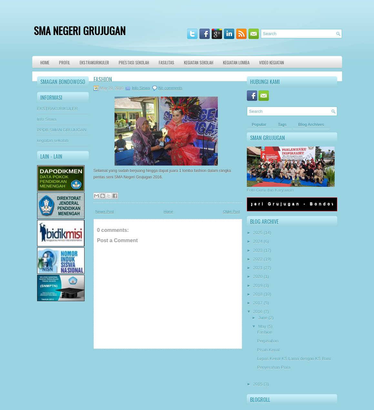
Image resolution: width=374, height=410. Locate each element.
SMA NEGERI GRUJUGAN (80, 30)
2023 (258, 250)
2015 (258, 384)
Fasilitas (166, 62)
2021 (258, 267)
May (262, 326)
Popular (259, 124)
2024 (258, 241)
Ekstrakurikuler (94, 62)
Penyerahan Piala (273, 367)
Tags (282, 124)
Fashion (103, 79)
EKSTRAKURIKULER (57, 108)
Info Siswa (46, 119)
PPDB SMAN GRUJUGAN (61, 130)
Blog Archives (311, 124)
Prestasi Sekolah (134, 62)
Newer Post (105, 212)
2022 (258, 259)
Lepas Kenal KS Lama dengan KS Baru (294, 358)
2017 (258, 302)
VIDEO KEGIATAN (271, 62)
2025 (258, 232)
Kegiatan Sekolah (198, 62)
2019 (258, 285)
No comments (170, 88)
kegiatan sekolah (53, 140)
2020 (258, 276)
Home (44, 62)
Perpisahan (267, 340)
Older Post (231, 212)
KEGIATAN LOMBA (236, 62)
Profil (64, 62)
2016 (258, 311)
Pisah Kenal (268, 350)
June (262, 317)
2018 (258, 294)
